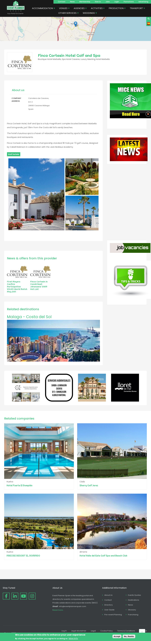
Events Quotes (134, 595)
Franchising (133, 614)
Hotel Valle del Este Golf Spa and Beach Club (103, 555)
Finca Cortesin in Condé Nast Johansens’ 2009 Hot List (39, 285)
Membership (84, 1)
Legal (93, 630)
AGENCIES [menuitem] (79, 9)
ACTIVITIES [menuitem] (97, 9)
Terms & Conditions (126, 630)
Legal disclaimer (78, 630)
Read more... (58, 610)
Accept (117, 636)
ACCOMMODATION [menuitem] (42, 9)
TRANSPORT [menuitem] (136, 9)
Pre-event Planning (113, 614)
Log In (64, 630)
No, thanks (129, 636)
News (72, 1)
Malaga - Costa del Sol (29, 317)
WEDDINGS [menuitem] (89, 13)
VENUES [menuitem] (63, 9)
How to (98, 1)
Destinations (133, 600)
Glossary (132, 609)
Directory (108, 605)
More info (73, 638)
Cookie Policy (106, 630)
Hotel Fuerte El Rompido (19, 485)
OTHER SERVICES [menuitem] (67, 13)
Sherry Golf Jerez (89, 485)
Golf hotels (13, 154)
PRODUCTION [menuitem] (116, 9)
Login (116, 1)
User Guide (109, 609)
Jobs (108, 1)
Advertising (143, 1)
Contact (61, 1)
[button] (75, 24)
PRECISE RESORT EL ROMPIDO (23, 555)
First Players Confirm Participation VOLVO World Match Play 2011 (17, 286)
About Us (108, 595)
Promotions (129, 1)
